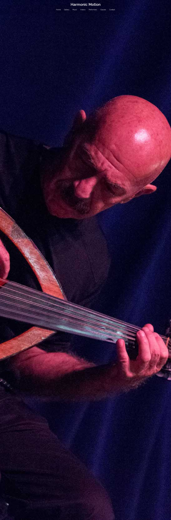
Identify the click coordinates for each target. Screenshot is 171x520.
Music (75, 10)
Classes (103, 10)
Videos (83, 10)
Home (58, 10)
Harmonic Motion (86, 4)
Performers (93, 10)
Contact (112, 10)
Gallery (66, 10)
